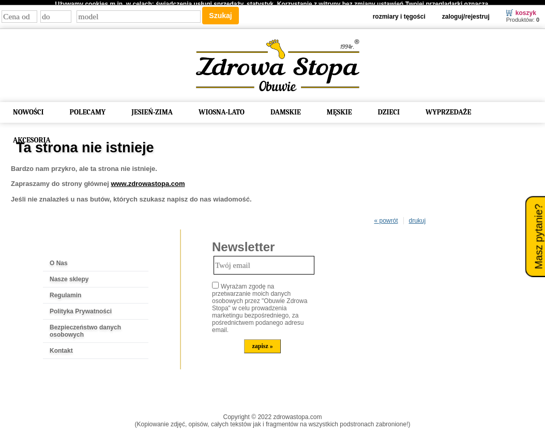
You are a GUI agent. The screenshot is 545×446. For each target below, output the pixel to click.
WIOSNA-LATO (222, 108)
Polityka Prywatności (81, 308)
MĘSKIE (339, 108)
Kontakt (61, 347)
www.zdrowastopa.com (148, 180)
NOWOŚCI (28, 108)
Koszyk (526, 9)
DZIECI (389, 108)
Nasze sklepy (69, 276)
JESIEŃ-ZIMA (152, 108)
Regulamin (65, 292)
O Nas (59, 260)
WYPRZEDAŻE (448, 108)
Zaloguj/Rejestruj (466, 13)
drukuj (417, 217)
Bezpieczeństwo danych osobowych (85, 328)
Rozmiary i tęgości (399, 13)
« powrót (386, 217)
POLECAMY (88, 108)
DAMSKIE (285, 108)
